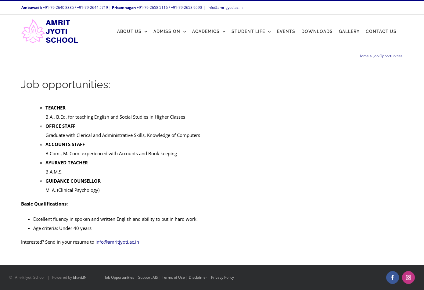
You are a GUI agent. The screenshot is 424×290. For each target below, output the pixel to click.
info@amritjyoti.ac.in (225, 7)
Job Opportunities (119, 277)
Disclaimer (198, 277)
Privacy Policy (222, 277)
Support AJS (148, 277)
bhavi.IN (80, 277)
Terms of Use (173, 277)
